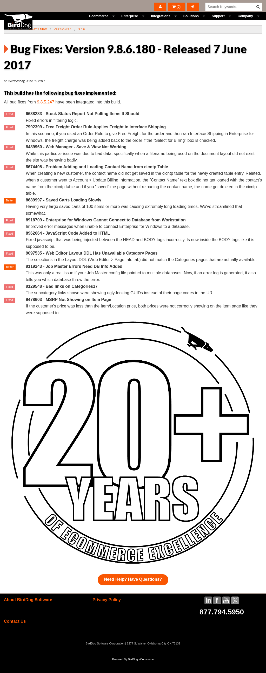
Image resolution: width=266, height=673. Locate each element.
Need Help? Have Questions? (133, 591)
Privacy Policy (106, 611)
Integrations (160, 22)
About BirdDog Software (28, 611)
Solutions (191, 22)
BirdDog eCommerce (141, 670)
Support (218, 22)
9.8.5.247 (45, 113)
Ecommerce (98, 22)
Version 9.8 (62, 41)
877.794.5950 (222, 624)
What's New (38, 41)
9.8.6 (81, 41)
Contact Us (15, 633)
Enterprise (129, 22)
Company (245, 22)
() (176, 7)
